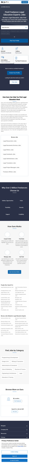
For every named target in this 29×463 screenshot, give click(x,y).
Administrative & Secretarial (9, 365)
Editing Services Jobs (5, 299)
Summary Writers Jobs (5, 318)
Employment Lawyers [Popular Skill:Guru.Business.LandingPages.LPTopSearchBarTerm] (15, 31)
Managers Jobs (18, 297)
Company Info (4, 429)
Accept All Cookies (14, 460)
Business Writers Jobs (5, 321)
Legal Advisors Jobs (5, 292)
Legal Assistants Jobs (9, 154)
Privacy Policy (20, 446)
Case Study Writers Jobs (6, 323)
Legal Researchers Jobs (9, 141)
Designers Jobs (18, 299)
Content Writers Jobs (5, 297)
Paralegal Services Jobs (6, 290)
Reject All (14, 456)
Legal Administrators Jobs (10, 158)
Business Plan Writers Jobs (20, 321)
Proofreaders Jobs (5, 310)
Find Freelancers (17, 401)
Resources (3, 433)
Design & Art (5, 361)
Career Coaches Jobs (19, 310)
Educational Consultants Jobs (21, 334)
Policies (3, 437)
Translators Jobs (18, 304)
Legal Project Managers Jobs (11, 167)
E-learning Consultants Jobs (7, 328)
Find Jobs (14, 82)
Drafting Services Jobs (5, 294)
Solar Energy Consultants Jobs (21, 330)
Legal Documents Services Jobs (12, 145)
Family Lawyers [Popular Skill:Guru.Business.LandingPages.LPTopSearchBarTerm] (24, 31)
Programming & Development (10, 357)
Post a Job (24, 2)
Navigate (3, 425)
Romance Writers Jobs (5, 332)
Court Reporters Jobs (19, 292)
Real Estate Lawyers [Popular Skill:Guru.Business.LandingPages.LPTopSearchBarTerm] (5, 33)
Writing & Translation (17, 361)
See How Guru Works (14, 272)
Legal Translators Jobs (9, 163)
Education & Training (7, 377)
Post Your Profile (14, 40)
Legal (20, 373)
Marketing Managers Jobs (6, 304)
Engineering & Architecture (9, 373)
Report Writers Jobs (19, 328)
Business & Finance (20, 369)
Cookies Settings (14, 451)
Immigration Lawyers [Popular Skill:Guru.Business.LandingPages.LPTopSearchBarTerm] (5, 31)
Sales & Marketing (7, 369)
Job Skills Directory (5, 7)
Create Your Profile (14, 73)
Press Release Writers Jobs (20, 332)
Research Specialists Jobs (20, 290)
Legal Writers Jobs (8, 150)
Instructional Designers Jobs (7, 325)
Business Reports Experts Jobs (21, 323)
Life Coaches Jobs (5, 330)
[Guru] (5, 2)
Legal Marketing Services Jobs (7, 287)
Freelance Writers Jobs (9, 172)
